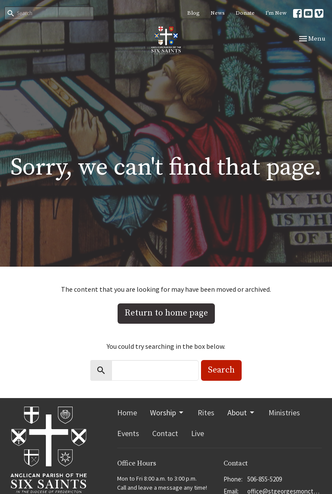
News (218, 13)
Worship (167, 413)
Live (197, 433)
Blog (193, 13)
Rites (206, 413)
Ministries (284, 413)
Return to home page (166, 313)
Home (127, 413)
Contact (165, 433)
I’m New (276, 13)
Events (128, 433)
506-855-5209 (264, 479)
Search (221, 370)
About (241, 413)
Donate (245, 13)
